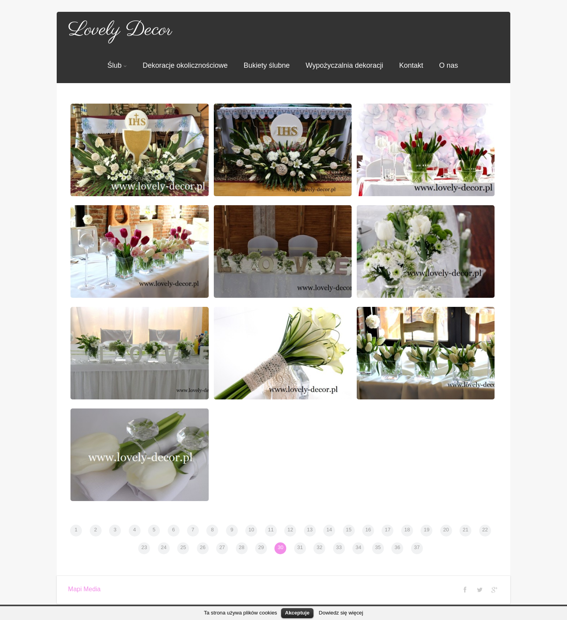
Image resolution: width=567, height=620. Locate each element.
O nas (448, 65)
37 (416, 547)
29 (261, 547)
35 (378, 547)
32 (319, 547)
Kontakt (411, 65)
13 (309, 530)
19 (426, 530)
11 (271, 530)
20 (446, 530)
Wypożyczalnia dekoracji (344, 65)
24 (164, 547)
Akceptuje (297, 613)
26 (202, 547)
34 (358, 547)
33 (339, 547)
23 (144, 547)
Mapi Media (84, 589)
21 (465, 530)
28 (241, 547)
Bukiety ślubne (267, 65)
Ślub (117, 65)
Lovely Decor (120, 30)
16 (368, 530)
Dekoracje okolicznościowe (185, 65)
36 (397, 547)
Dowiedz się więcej (341, 613)
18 (407, 530)
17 (387, 530)
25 (183, 547)
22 (485, 530)
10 (251, 530)
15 (348, 530)
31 (300, 547)
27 (222, 547)
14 (329, 530)
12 (290, 530)
